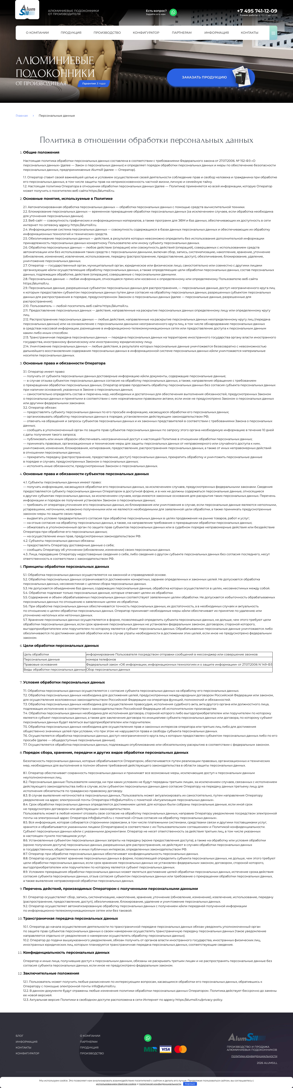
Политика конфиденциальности (254, 1056)
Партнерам (88, 1041)
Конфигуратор (27, 1053)
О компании (90, 1035)
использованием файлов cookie (116, 1083)
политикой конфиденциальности (160, 1083)
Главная (22, 115)
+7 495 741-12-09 (257, 11)
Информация (26, 1041)
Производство (92, 1053)
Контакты (23, 1047)
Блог (19, 1035)
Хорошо (190, 1083)
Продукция (89, 1047)
